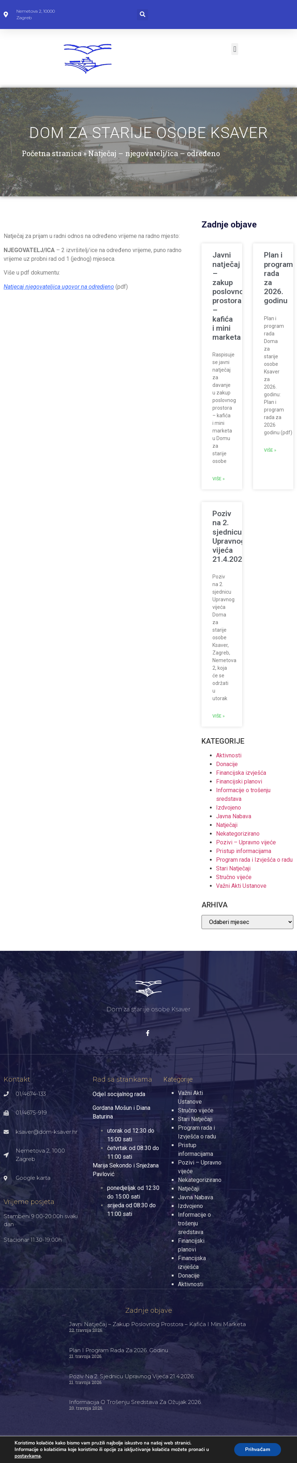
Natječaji (226, 825)
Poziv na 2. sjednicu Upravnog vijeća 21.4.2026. (230, 536)
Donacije (227, 764)
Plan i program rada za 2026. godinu (118, 1350)
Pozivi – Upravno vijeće (246, 842)
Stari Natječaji (233, 868)
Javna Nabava (233, 816)
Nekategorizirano (238, 833)
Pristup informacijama (243, 851)
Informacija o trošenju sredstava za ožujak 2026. (135, 1402)
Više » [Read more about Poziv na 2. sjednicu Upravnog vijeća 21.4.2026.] (218, 716)
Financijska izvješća (241, 772)
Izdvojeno (228, 807)
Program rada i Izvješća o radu (254, 859)
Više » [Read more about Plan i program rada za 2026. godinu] (270, 450)
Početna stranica (51, 153)
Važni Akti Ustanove (241, 885)
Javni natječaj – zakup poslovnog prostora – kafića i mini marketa (230, 296)
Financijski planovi (239, 781)
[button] (142, 14)
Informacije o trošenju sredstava (194, 1223)
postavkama (28, 1456)
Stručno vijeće (234, 877)
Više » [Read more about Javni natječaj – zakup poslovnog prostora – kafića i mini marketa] (218, 478)
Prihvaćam (257, 1449)
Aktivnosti (228, 755)
